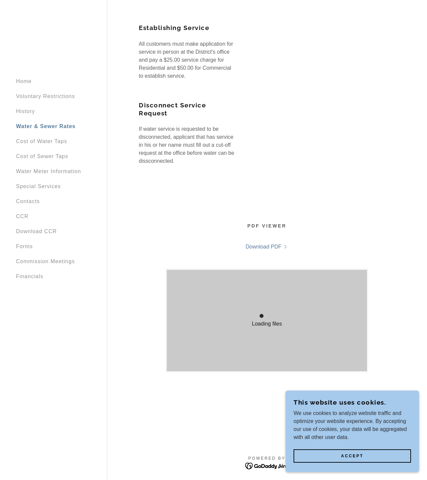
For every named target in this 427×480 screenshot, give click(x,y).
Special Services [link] (38, 186)
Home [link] (24, 81)
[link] (267, 247)
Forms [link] (24, 246)
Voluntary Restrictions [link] (45, 96)
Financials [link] (29, 276)
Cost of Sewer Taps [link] (42, 156)
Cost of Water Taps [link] (41, 141)
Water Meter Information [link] (48, 171)
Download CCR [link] (36, 231)
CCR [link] (22, 216)
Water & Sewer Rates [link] (45, 126)
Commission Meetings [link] (45, 261)
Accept (352, 456)
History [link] (25, 111)
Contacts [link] (28, 201)
